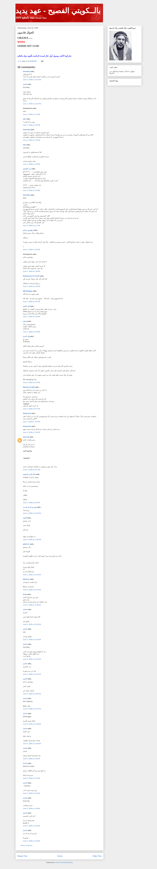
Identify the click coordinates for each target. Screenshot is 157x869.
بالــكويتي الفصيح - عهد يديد (57, 11)
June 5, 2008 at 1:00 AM (31, 759)
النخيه (25, 518)
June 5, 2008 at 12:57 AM (32, 709)
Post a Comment (26, 845)
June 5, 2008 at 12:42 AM (32, 624)
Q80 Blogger (27, 291)
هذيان (25, 321)
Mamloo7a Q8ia (29, 387)
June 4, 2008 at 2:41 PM (31, 286)
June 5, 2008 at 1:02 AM (31, 793)
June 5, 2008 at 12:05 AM (32, 605)
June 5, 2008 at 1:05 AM (31, 826)
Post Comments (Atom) (64, 862)
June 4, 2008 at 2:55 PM (31, 317)
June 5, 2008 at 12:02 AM (32, 590)
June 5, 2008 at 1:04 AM (31, 808)
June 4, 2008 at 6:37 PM (31, 382)
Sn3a (25, 594)
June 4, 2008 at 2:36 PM (31, 271)
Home (60, 856)
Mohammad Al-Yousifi (31, 276)
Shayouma (27, 413)
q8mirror (26, 544)
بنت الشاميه (27, 169)
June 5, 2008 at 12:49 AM (32, 659)
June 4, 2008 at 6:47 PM (31, 409)
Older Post (97, 856)
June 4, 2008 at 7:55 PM (31, 422)
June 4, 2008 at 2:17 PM (31, 225)
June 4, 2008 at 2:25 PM (31, 249)
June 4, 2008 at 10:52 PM (32, 513)
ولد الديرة (26, 336)
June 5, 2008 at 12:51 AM (32, 674)
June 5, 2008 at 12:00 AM (32, 575)
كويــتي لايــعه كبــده (30, 507)
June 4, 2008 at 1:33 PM (31, 140)
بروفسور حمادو (28, 230)
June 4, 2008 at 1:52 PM (31, 164)
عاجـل (25, 84)
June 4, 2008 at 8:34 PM (31, 502)
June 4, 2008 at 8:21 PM (31, 470)
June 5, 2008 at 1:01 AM (31, 778)
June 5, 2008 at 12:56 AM (32, 694)
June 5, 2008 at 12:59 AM (32, 744)
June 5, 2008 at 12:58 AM (32, 724)
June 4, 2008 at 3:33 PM (31, 332)
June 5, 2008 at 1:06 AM (31, 841)
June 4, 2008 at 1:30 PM (31, 125)
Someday (26, 71)
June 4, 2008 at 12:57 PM (32, 104)
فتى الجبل (26, 306)
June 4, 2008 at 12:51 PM (32, 80)
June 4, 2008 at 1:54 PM (31, 190)
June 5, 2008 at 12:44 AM (32, 639)
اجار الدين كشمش (29, 474)
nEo (24, 119)
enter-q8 (26, 437)
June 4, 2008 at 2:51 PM (31, 301)
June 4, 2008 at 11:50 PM (32, 539)
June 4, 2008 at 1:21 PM (31, 114)
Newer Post (22, 856)
